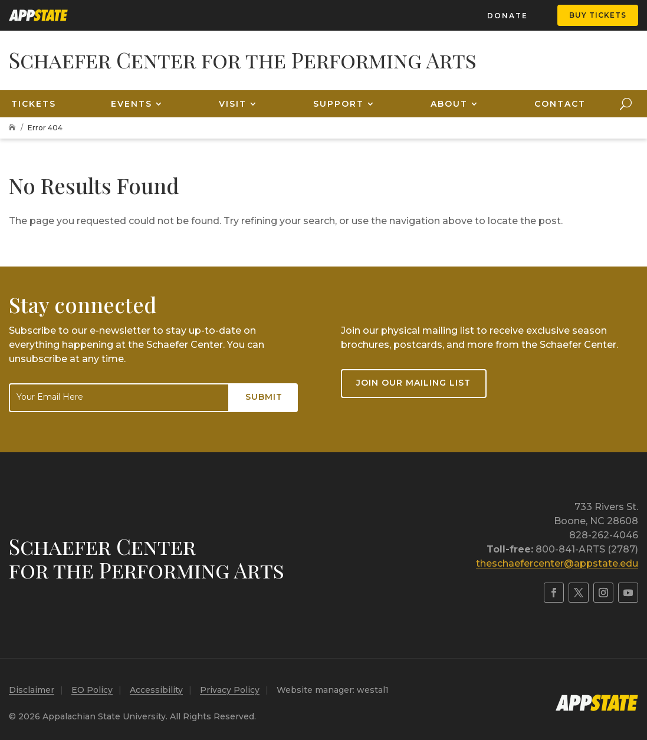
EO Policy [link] (92, 690)
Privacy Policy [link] (230, 690)
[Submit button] (263, 397)
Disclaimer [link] (31, 690)
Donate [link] (507, 15)
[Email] (119, 397)
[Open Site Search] (626, 103)
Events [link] (131, 103)
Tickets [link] (33, 103)
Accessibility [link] (156, 690)
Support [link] (338, 103)
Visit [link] (233, 103)
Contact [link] (560, 103)
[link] (38, 15)
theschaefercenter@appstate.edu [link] (557, 563)
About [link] (449, 103)
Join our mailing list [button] (413, 382)
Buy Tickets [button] (597, 15)
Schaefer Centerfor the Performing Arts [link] (146, 558)
